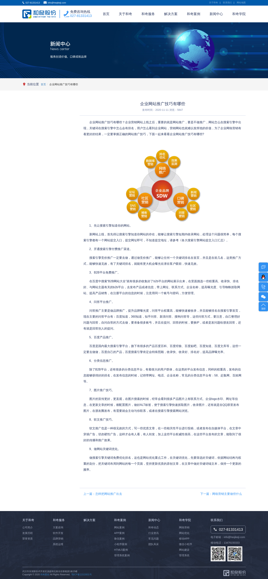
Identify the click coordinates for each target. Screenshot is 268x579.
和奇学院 (239, 14)
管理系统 (184, 555)
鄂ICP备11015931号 (81, 574)
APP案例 (119, 533)
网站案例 (119, 527)
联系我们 (227, 2)
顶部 (263, 306)
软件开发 (58, 533)
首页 (106, 14)
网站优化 (184, 533)
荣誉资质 (27, 538)
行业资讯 (153, 533)
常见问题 (153, 538)
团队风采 (153, 544)
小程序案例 (120, 544)
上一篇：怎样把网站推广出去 (102, 493)
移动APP (184, 538)
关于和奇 (213, 2)
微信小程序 (185, 544)
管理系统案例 (122, 555)
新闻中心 (216, 14)
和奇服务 (148, 14)
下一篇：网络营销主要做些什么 (221, 493)
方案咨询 (58, 527)
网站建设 (184, 549)
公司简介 (27, 527)
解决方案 (171, 14)
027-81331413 (81, 16)
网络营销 (184, 527)
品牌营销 (58, 538)
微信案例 (119, 538)
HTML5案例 (121, 549)
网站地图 (241, 2)
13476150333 (232, 542)
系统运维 (58, 544)
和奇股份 (44, 574)
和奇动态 (153, 527)
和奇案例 (193, 14)
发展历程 (27, 533)
